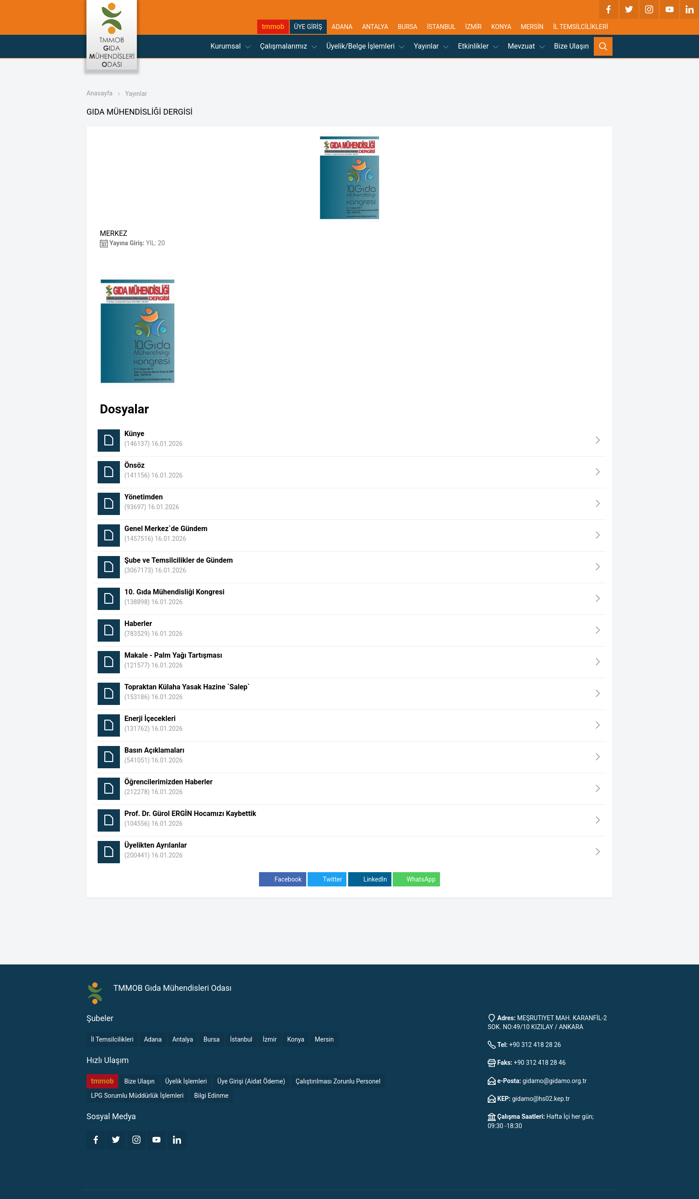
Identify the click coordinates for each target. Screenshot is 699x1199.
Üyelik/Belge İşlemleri (365, 46)
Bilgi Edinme (211, 1095)
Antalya (182, 1039)
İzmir (269, 1039)
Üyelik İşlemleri (186, 1081)
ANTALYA (375, 26)
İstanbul (241, 1039)
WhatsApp (416, 879)
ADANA (342, 26)
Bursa (212, 1039)
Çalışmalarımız (288, 46)
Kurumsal (230, 46)
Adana (153, 1039)
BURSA (407, 26)
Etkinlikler (478, 46)
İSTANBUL (441, 26)
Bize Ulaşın (571, 46)
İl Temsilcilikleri (112, 1039)
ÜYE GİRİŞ (308, 26)
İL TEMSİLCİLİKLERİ (580, 26)
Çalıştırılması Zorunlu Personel (338, 1081)
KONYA (501, 26)
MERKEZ (113, 233)
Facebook (282, 879)
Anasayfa (99, 93)
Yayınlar (431, 46)
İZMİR (473, 26)
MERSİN (532, 26)
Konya (295, 1039)
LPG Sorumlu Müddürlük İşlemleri (137, 1095)
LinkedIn (370, 879)
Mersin (324, 1039)
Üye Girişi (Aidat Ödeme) (251, 1081)
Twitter (327, 879)
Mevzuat (526, 46)
